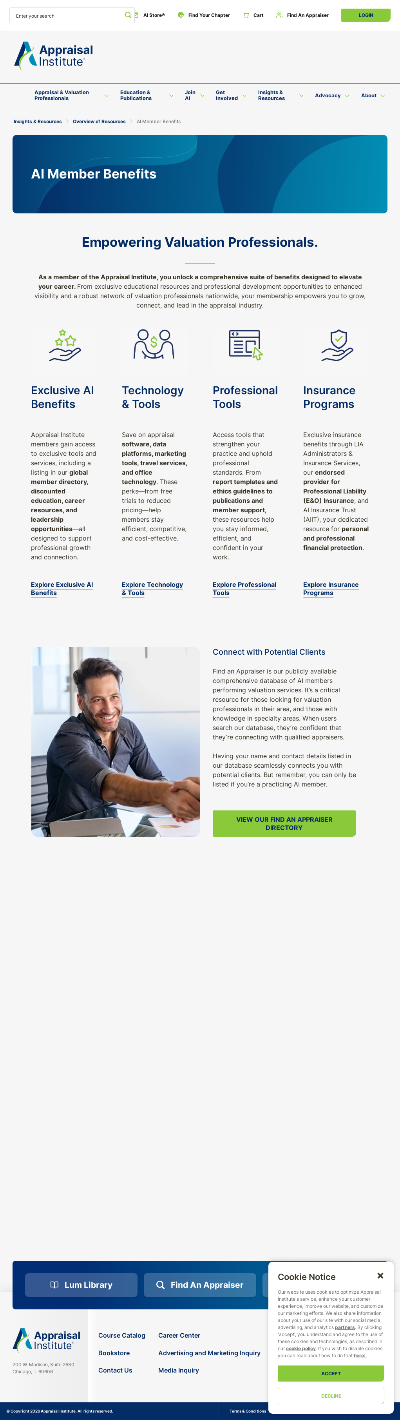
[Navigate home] (46, 1340)
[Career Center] (209, 1335)
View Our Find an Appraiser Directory (284, 824)
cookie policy (301, 1348)
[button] (380, 1275)
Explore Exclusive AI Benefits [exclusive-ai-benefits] (62, 589)
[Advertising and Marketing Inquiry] (209, 1353)
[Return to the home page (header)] (53, 56)
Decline (331, 1396)
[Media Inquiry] (209, 1370)
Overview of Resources (99, 121)
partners (345, 1327)
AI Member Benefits (159, 121)
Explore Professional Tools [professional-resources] (244, 589)
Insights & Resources (38, 121)
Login (366, 15)
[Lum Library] (81, 1285)
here (359, 1355)
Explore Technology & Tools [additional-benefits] (152, 589)
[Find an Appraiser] (302, 15)
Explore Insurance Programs (331, 589)
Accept (331, 1373)
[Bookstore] (121, 1353)
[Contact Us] (121, 1370)
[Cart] (253, 15)
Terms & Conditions (248, 1411)
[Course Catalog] (121, 1335)
